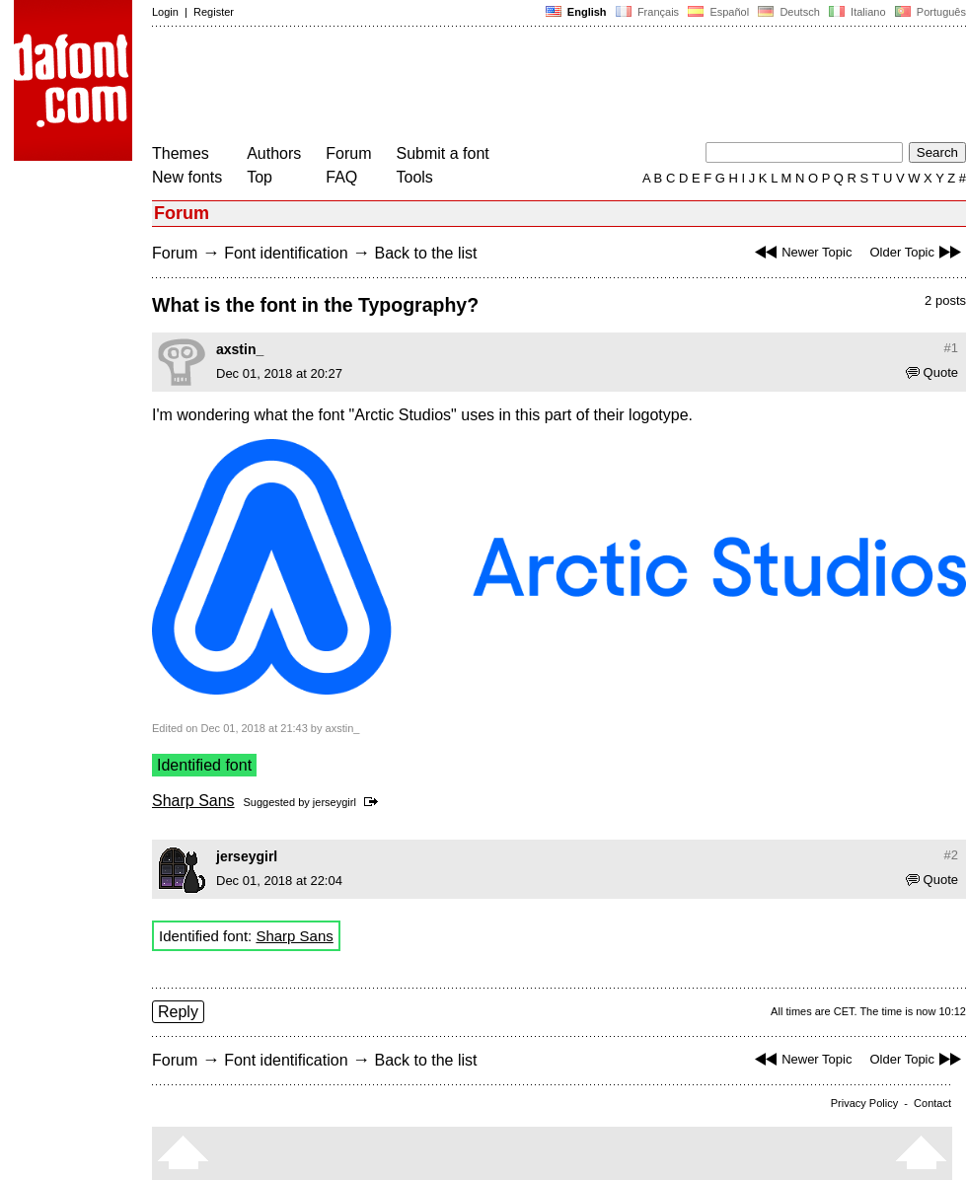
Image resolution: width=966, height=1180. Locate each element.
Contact (932, 1103)
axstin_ (239, 349)
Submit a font (443, 153)
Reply (178, 1011)
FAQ (341, 177)
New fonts (187, 177)
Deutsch (789, 12)
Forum (348, 153)
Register (213, 12)
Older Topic (917, 252)
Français (647, 12)
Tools (415, 177)
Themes (180, 153)
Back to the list (425, 253)
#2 (951, 855)
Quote (932, 372)
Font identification (285, 253)
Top (259, 177)
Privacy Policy (864, 1103)
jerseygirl (334, 802)
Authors (274, 153)
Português (929, 12)
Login (165, 12)
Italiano (857, 12)
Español (718, 12)
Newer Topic (801, 252)
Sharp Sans (193, 800)
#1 (951, 347)
